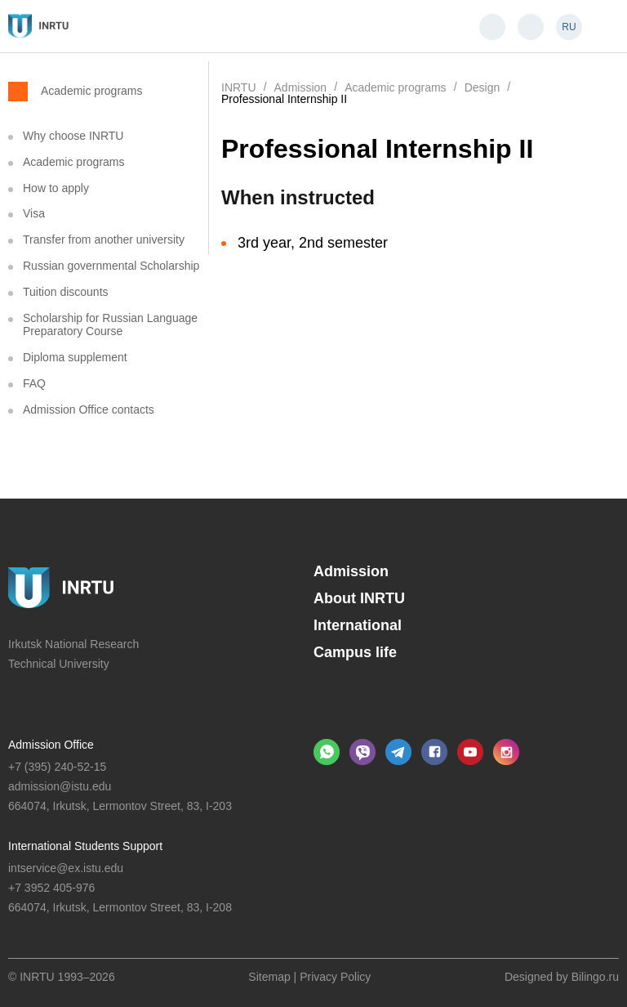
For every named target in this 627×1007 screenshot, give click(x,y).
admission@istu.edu (59, 786)
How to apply (56, 188)
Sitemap (269, 976)
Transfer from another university (104, 239)
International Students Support (85, 846)
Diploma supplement (75, 357)
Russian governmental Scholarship (111, 265)
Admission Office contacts (88, 409)
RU (569, 27)
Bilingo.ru (595, 976)
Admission (351, 571)
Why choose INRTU (73, 135)
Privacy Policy (335, 976)
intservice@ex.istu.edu (65, 868)
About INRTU (359, 598)
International (358, 625)
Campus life (355, 652)
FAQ (34, 383)
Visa (34, 213)
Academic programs (92, 90)
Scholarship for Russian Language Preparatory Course (110, 324)
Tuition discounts (66, 291)
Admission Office (51, 744)
